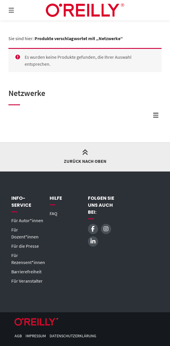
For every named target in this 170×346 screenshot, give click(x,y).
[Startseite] (85, 10)
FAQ (53, 213)
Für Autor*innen (27, 220)
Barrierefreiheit (26, 271)
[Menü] (21, 10)
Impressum (36, 335)
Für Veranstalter (27, 281)
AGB (18, 335)
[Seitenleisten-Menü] (157, 116)
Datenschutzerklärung (73, 335)
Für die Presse (25, 246)
